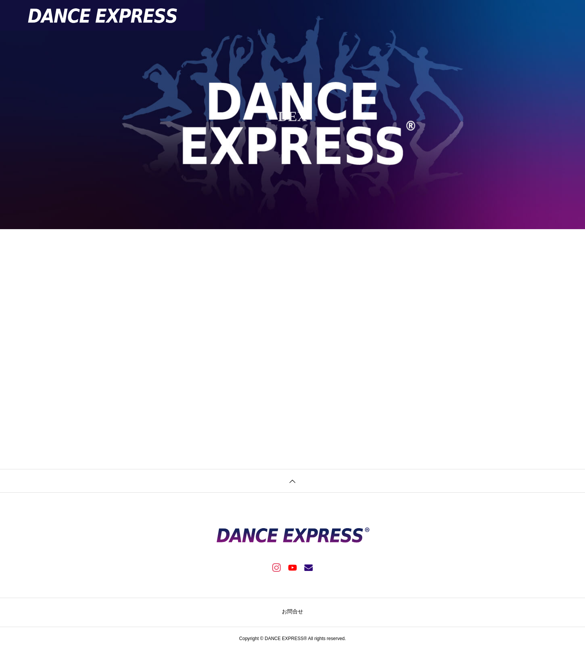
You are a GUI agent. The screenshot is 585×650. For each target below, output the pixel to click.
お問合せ (292, 611)
